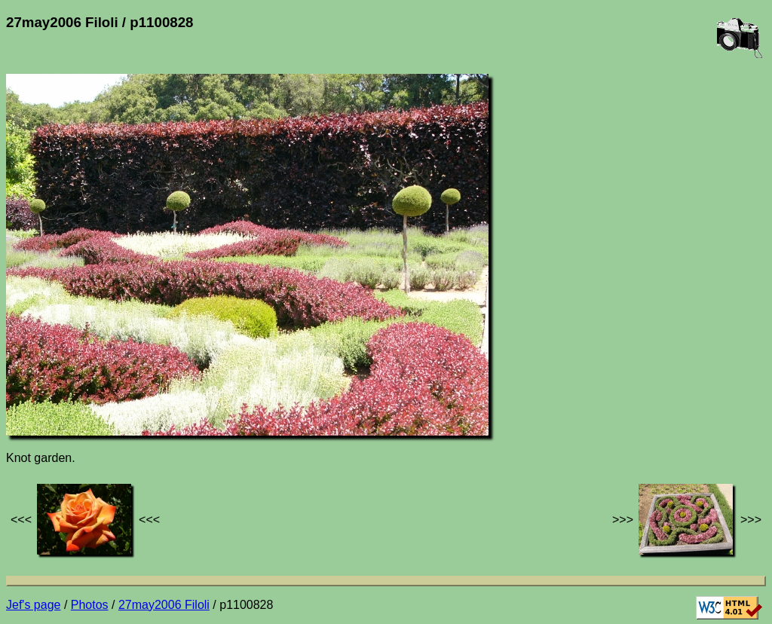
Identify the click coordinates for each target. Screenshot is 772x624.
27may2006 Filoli (164, 604)
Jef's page (33, 604)
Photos (90, 604)
